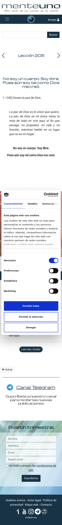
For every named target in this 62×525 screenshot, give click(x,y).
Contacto (46, 504)
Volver (7, 369)
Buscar (53, 34)
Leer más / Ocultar (31, 349)
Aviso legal (34, 500)
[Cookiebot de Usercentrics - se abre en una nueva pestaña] (44, 195)
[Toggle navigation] (7, 19)
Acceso (53, 19)
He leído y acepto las (31, 468)
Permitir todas (31, 305)
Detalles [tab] (32, 203)
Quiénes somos (15, 500)
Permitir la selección (31, 316)
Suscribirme (31, 478)
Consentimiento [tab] (13, 203)
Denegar (31, 327)
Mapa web (31, 504)
